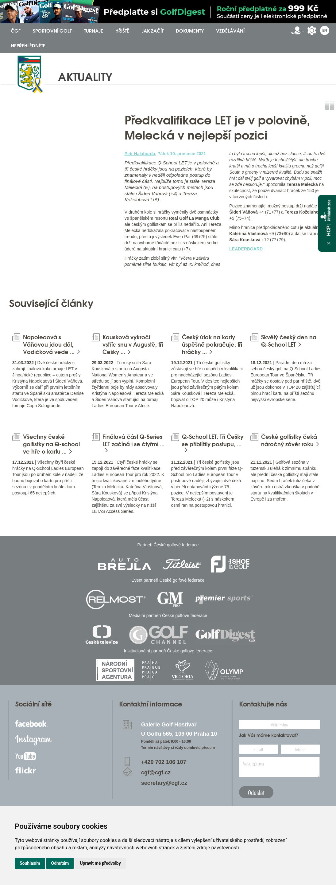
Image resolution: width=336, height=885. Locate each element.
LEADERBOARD (246, 248)
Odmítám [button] (60, 863)
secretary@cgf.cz (164, 783)
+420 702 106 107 (163, 762)
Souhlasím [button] (30, 863)
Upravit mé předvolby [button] (100, 863)
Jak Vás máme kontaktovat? (268, 735)
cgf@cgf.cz (156, 772)
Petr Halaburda (140, 153)
